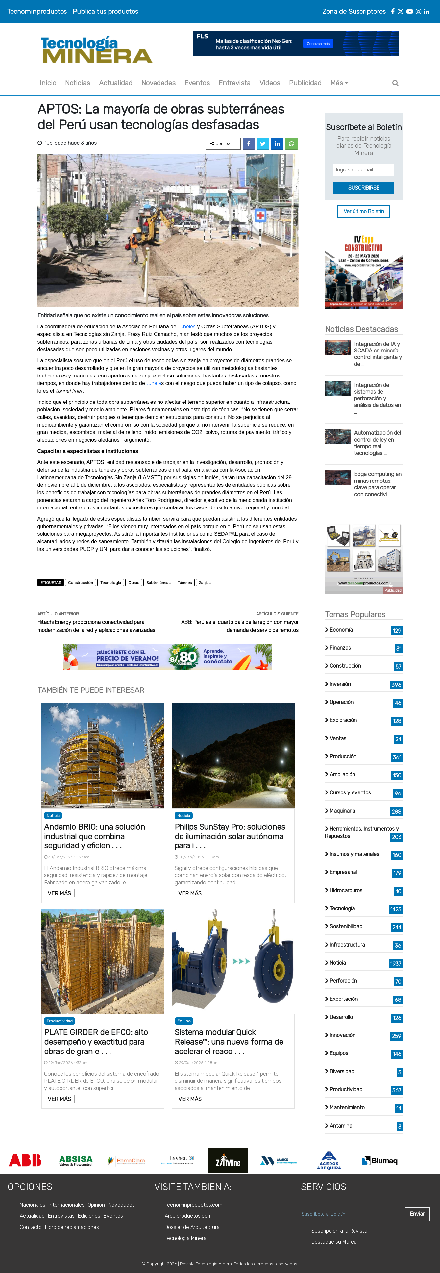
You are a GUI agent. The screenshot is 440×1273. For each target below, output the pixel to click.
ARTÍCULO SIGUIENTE (277, 613)
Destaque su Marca (334, 1242)
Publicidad (305, 83)
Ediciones (89, 1216)
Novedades (158, 83)
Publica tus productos (105, 11)
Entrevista (235, 83)
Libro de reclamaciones (72, 1227)
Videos (269, 83)
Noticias (77, 83)
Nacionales (32, 1205)
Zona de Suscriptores (354, 11)
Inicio (48, 83)
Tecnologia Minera (186, 1238)
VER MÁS (59, 893)
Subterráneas (158, 582)
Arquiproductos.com (188, 1216)
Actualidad (116, 83)
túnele (153, 383)
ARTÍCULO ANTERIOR (58, 613)
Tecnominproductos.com (193, 1205)
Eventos (197, 83)
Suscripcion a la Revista (339, 1231)
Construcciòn (80, 582)
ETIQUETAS (50, 582)
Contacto (31, 1227)
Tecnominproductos (37, 11)
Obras (133, 582)
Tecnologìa (110, 582)
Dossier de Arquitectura (192, 1227)
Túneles (187, 327)
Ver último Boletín (364, 211)
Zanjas (204, 582)
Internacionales (67, 1205)
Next (408, 1160)
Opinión (96, 1205)
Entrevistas (61, 1216)
